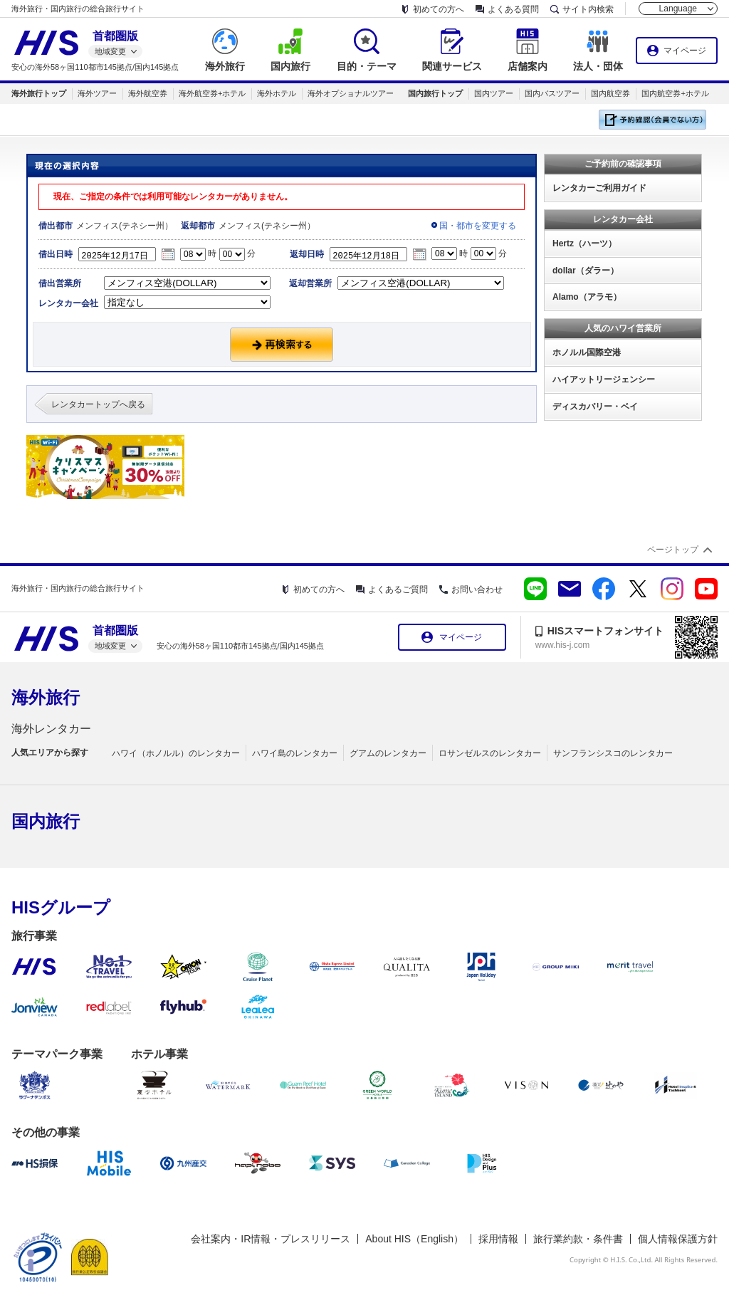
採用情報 (498, 1238)
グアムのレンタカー (388, 753)
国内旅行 (45, 821)
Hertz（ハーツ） (584, 243)
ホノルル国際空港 (586, 352)
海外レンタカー (51, 729)
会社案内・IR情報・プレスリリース (270, 1238)
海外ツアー (97, 93)
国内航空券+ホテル (674, 93)
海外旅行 (45, 697)
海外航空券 (147, 93)
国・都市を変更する (477, 226)
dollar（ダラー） (585, 271)
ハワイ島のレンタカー (294, 753)
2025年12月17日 (121, 254)
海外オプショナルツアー (351, 93)
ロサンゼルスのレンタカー (490, 753)
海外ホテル (276, 93)
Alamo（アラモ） (587, 297)
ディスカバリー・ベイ (595, 407)
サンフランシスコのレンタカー (613, 753)
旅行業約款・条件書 (578, 1238)
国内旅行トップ (435, 93)
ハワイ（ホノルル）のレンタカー (176, 753)
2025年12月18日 (372, 254)
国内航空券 (610, 93)
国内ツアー (493, 93)
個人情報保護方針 (678, 1238)
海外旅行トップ (38, 93)
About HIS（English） (414, 1238)
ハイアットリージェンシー (603, 379)
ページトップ (672, 550)
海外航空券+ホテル (212, 93)
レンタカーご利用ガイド (599, 188)
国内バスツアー (552, 93)
